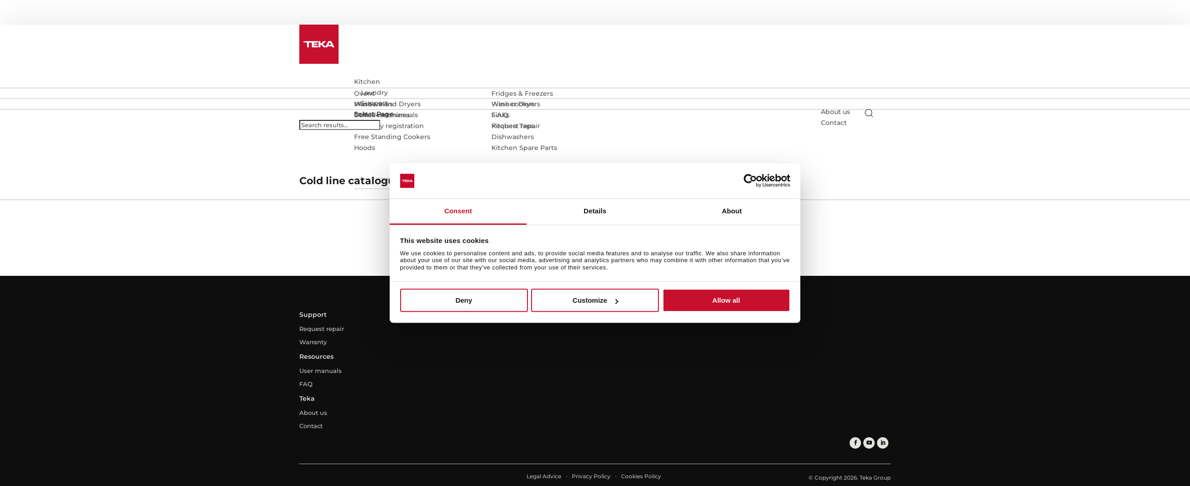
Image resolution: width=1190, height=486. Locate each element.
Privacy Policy (591, 476)
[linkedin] (882, 443)
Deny (463, 300)
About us (835, 112)
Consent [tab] (458, 211)
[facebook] (855, 443)
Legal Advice (544, 476)
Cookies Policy (641, 476)
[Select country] (886, 113)
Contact (311, 425)
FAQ (306, 384)
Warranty (313, 342)
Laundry (374, 92)
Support (374, 103)
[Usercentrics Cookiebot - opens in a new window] (750, 181)
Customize (595, 300)
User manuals (320, 370)
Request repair (321, 328)
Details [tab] (595, 211)
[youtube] (869, 443)
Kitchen (367, 82)
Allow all (726, 300)
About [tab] (732, 211)
